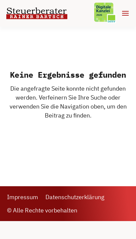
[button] (12, 227)
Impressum (22, 197)
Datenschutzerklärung (74, 197)
